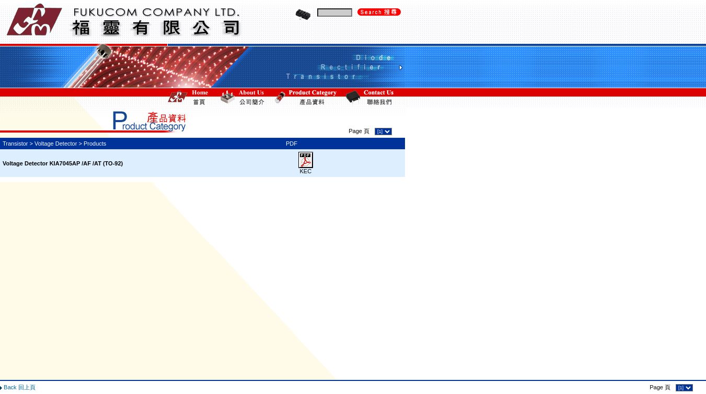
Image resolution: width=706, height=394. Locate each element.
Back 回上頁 (20, 369)
